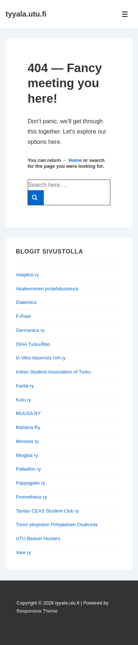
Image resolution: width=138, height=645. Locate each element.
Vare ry (23, 552)
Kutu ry (23, 400)
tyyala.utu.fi (26, 14)
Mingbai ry (27, 455)
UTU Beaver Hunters (38, 538)
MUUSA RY (28, 413)
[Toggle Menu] (125, 14)
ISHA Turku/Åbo (33, 344)
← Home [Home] (72, 160)
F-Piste (23, 316)
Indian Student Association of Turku (53, 372)
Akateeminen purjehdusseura (47, 288)
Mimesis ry (27, 441)
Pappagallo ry (30, 483)
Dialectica (26, 302)
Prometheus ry (31, 497)
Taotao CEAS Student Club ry (47, 511)
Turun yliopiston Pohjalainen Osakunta (57, 524)
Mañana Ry (28, 427)
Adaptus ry (27, 274)
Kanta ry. (25, 386)
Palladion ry (28, 469)
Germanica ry (30, 330)
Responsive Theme (37, 611)
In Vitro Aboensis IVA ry (41, 358)
